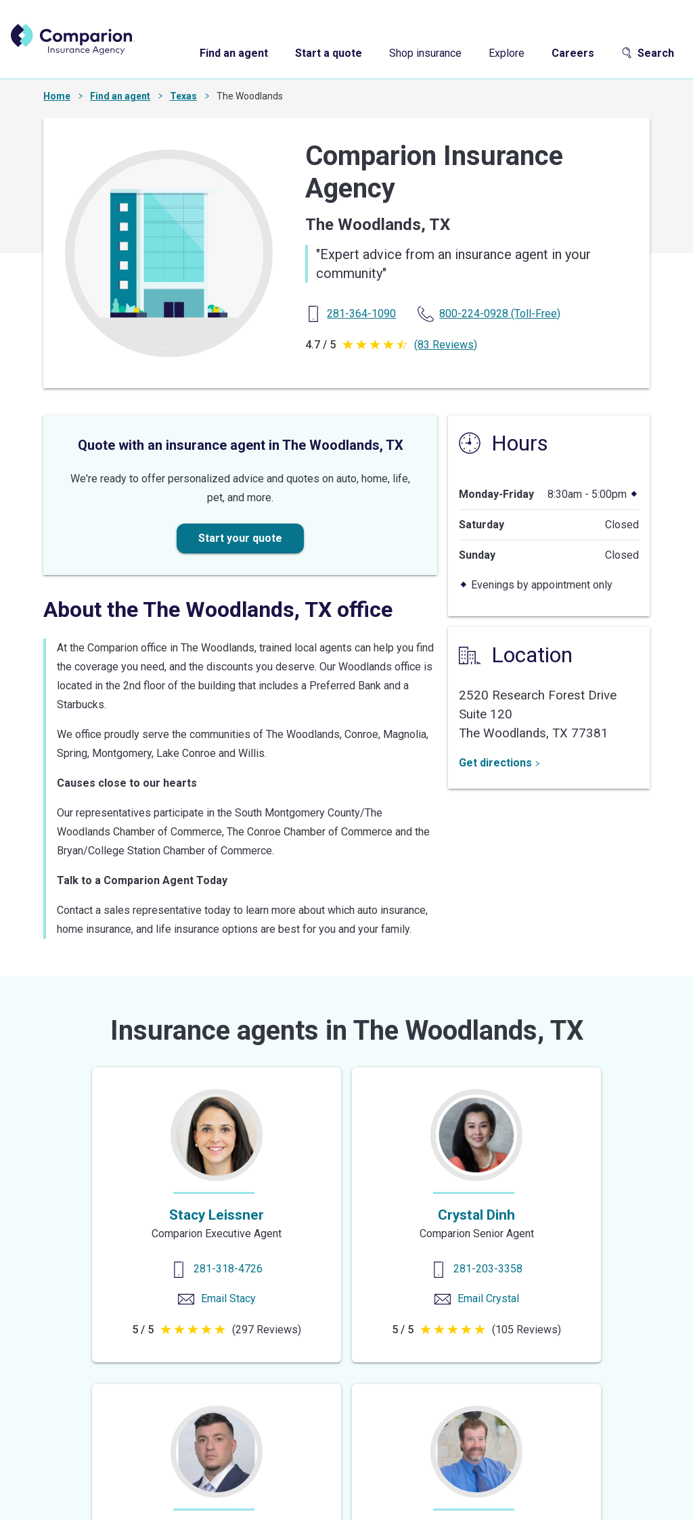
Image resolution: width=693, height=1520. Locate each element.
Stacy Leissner (216, 1215)
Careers (573, 53)
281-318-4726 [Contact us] (228, 1268)
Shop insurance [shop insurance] (425, 53)
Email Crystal (488, 1298)
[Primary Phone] (361, 313)
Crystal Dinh (476, 1215)
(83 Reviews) (445, 344)
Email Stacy (228, 1298)
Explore (506, 53)
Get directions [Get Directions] (499, 762)
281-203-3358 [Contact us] (487, 1268)
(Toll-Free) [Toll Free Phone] (499, 313)
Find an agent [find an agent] (234, 53)
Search (647, 53)
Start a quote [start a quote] (328, 53)
